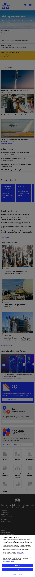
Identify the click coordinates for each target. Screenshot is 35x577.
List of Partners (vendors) (8, 562)
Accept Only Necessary (17, 570)
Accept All (17, 566)
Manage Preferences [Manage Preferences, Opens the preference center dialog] (17, 575)
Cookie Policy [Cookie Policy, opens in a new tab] (20, 553)
